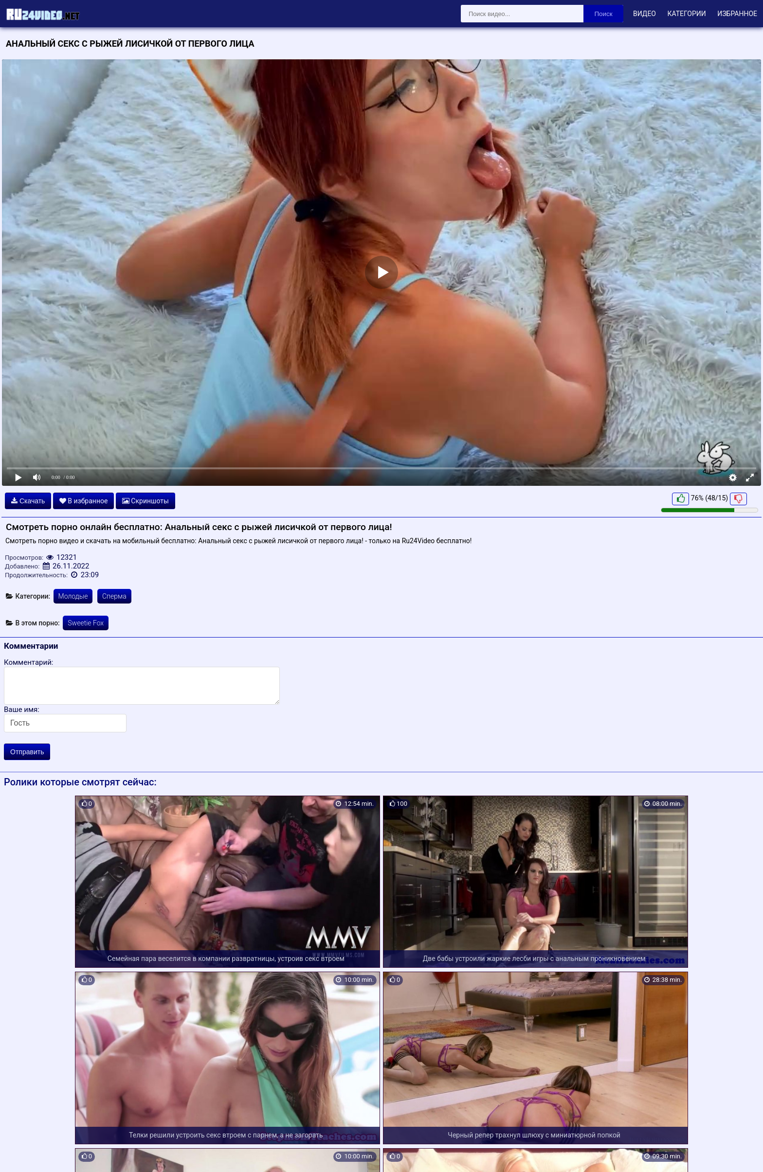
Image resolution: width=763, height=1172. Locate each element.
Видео (644, 14)
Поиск (604, 14)
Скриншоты (145, 501)
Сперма (114, 596)
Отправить (27, 752)
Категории (686, 14)
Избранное (737, 14)
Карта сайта (21, 1153)
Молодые (73, 596)
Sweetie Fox (86, 623)
